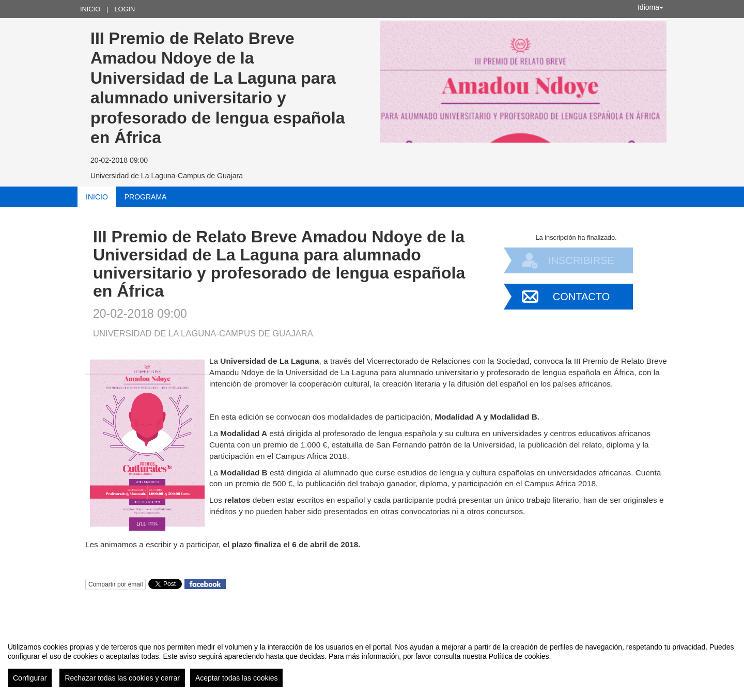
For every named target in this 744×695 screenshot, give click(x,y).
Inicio (90, 9)
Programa (146, 197)
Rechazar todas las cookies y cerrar (122, 678)
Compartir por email (115, 584)
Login (124, 9)
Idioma (650, 7)
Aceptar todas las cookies (236, 678)
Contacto (581, 296)
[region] (372, 661)
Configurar (30, 678)
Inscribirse (581, 260)
